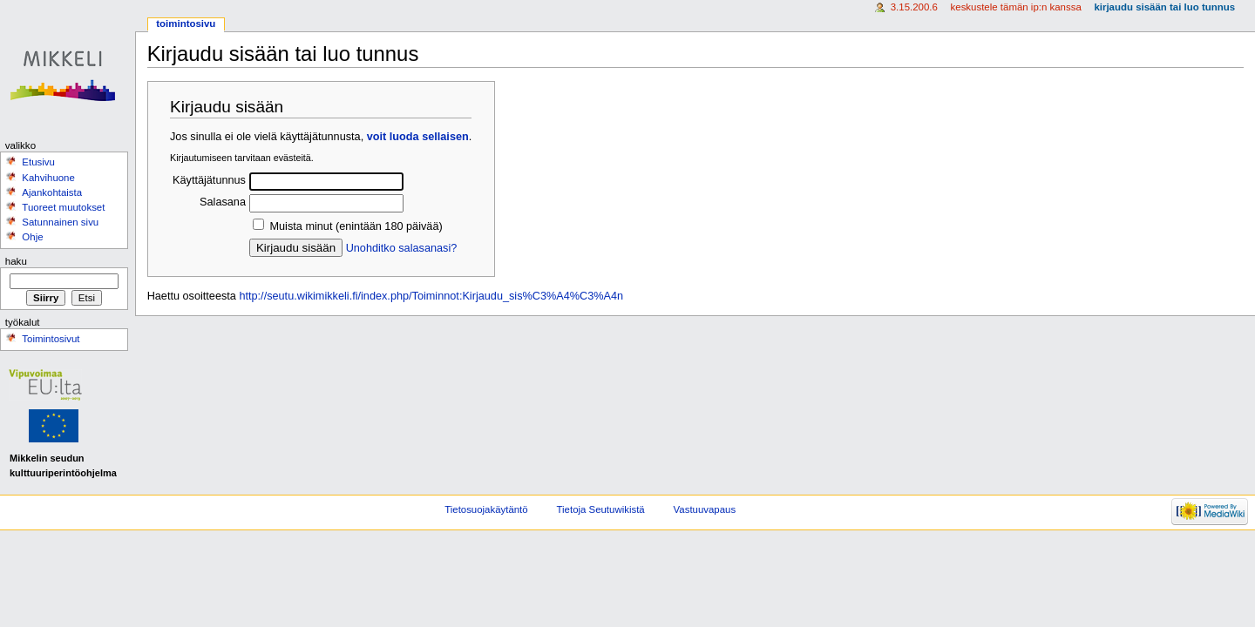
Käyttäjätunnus (209, 180)
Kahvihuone (48, 177)
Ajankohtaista (52, 192)
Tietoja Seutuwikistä (601, 509)
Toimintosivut (50, 339)
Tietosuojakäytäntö (485, 509)
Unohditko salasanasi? (402, 248)
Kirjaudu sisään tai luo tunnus (1164, 7)
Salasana (223, 202)
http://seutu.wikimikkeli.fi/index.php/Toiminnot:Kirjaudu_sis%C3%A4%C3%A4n (431, 296)
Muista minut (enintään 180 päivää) (355, 226)
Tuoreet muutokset (63, 207)
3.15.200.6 (914, 7)
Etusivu (38, 162)
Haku (16, 261)
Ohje (32, 237)
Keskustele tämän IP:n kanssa (1016, 7)
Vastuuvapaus (705, 509)
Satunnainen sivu (60, 222)
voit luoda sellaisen (418, 137)
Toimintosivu (185, 23)
